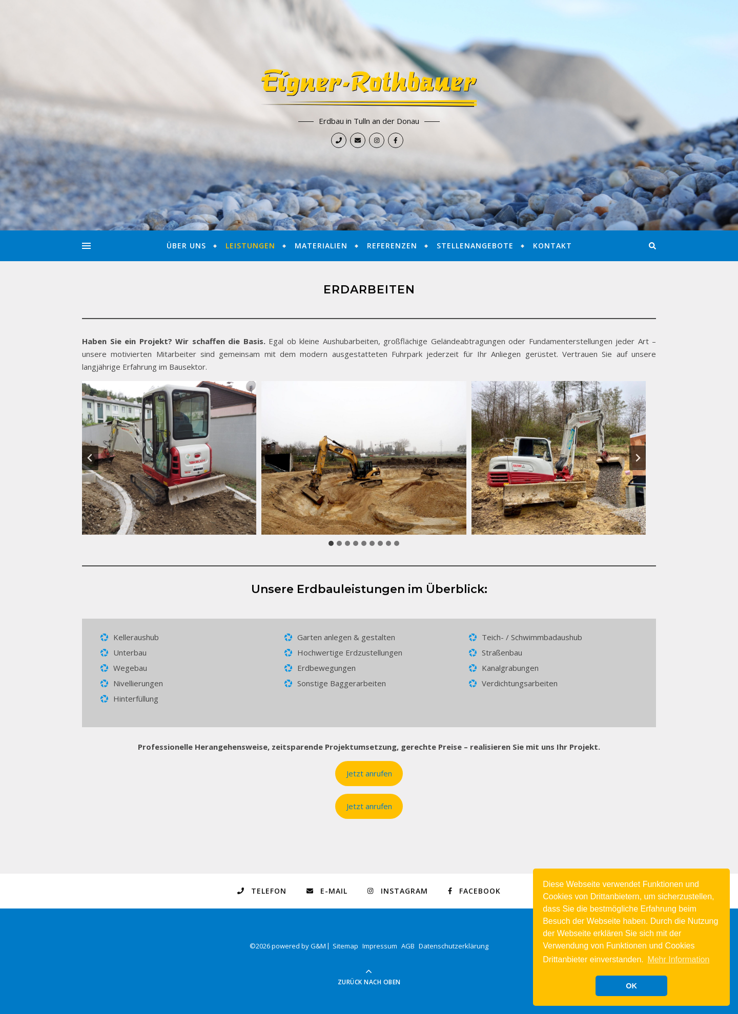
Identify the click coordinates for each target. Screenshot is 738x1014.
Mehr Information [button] (678, 959)
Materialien (321, 245)
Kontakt (552, 245)
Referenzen (392, 245)
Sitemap (345, 945)
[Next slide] (637, 458)
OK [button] (631, 986)
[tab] (331, 543)
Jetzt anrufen (369, 773)
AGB (408, 945)
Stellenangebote (475, 245)
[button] (153, 458)
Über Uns (186, 245)
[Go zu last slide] (90, 458)
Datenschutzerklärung (453, 945)
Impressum (379, 945)
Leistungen (250, 245)
